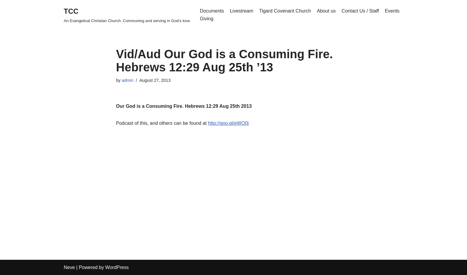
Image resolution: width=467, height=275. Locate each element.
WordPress (117, 267)
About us (326, 10)
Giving (206, 18)
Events (392, 10)
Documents (212, 10)
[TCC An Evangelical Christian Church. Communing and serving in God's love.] (127, 14)
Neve (69, 267)
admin (127, 80)
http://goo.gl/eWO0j (228, 123)
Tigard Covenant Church (285, 10)
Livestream (241, 10)
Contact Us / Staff (360, 10)
